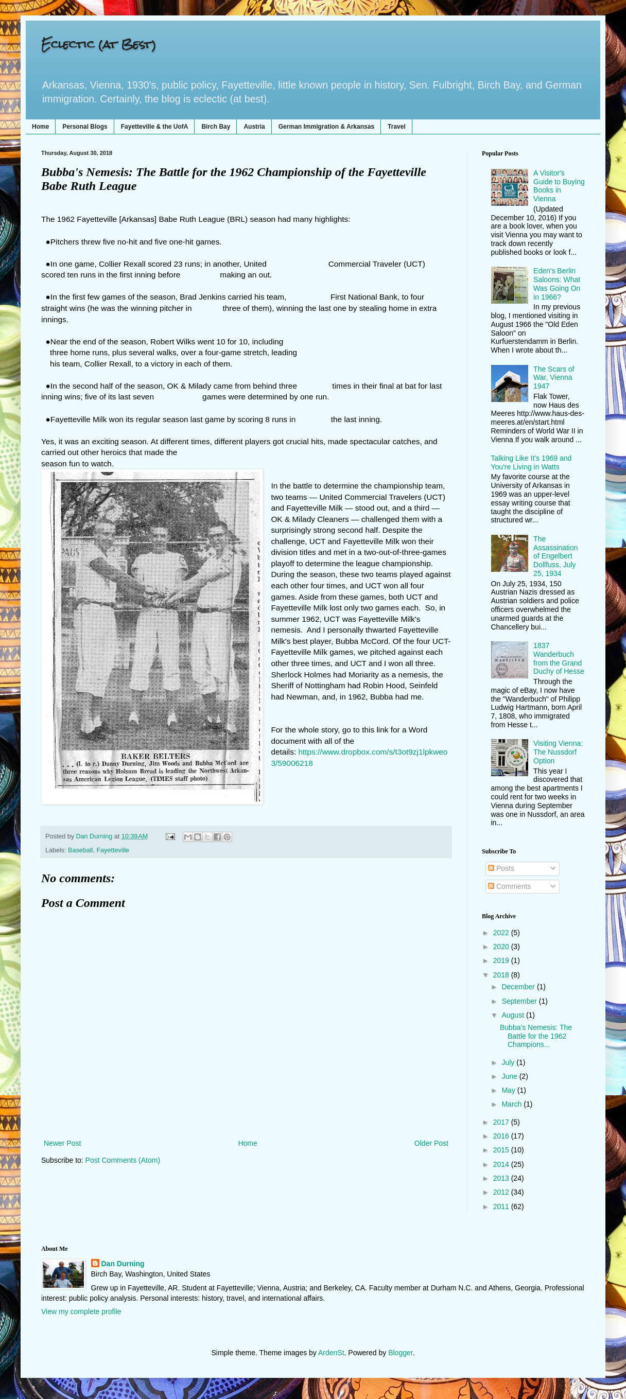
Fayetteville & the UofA (154, 126)
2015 (502, 1150)
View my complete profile (81, 1311)
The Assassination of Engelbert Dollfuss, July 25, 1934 (555, 556)
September (519, 1001)
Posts (501, 868)
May (509, 1090)
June (510, 1076)
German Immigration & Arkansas (326, 126)
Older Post (431, 1143)
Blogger (400, 1353)
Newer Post (62, 1143)
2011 (502, 1206)
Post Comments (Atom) (122, 1160)
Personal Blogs (84, 126)
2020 (502, 946)
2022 (502, 933)
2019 (502, 960)
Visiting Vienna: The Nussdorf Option (558, 752)
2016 (502, 1136)
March (512, 1104)
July (508, 1062)
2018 (502, 975)
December (518, 987)
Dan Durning (123, 1264)
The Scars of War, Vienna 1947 (553, 378)
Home (40, 126)
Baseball (80, 850)
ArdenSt (331, 1353)
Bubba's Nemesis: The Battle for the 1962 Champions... (536, 1036)
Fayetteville (112, 850)
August (513, 1015)
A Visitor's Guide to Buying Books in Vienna (559, 186)
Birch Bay (215, 126)
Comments (509, 886)
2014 (502, 1164)
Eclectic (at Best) (98, 44)
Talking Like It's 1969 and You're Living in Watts (531, 462)
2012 (502, 1192)
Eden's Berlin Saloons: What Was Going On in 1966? (556, 284)
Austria (254, 126)
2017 (502, 1122)
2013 (502, 1178)
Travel (397, 126)
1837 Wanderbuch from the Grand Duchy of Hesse (558, 658)
